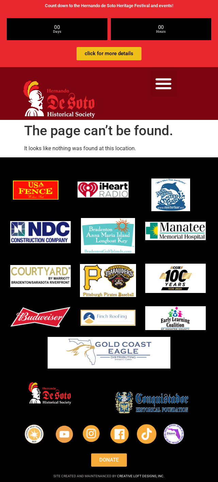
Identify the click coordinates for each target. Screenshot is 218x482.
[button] (164, 84)
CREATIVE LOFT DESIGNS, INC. (141, 476)
